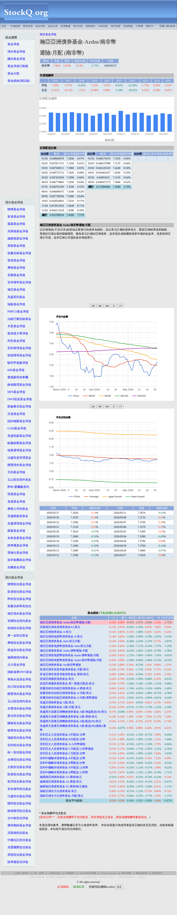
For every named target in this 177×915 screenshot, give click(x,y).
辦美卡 (149, 26)
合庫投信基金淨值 (18, 759)
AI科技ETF (142, 877)
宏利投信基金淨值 (18, 745)
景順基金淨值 (15, 245)
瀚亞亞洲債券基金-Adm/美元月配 (60, 641)
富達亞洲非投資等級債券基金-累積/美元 (64, 674)
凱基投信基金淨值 (18, 774)
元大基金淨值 (15, 664)
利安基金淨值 (15, 340)
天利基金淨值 (15, 472)
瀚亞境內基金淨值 (18, 613)
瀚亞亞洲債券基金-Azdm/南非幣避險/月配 (65, 622)
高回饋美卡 (74, 877)
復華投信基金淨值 (18, 730)
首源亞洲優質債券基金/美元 (57, 678)
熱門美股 (115, 26)
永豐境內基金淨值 (18, 708)
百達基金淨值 (15, 413)
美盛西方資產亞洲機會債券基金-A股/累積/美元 (68, 716)
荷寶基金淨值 (15, 494)
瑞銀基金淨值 (15, 304)
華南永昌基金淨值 (18, 679)
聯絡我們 (157, 873)
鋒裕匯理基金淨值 (18, 384)
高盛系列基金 (15, 297)
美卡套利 (50, 877)
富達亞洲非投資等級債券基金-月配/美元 (64, 669)
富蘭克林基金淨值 (18, 253)
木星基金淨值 (15, 326)
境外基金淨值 (15, 51)
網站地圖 (126, 873)
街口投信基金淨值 (18, 686)
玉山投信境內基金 (18, 701)
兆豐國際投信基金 (18, 847)
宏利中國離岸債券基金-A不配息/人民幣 (64, 767)
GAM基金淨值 (15, 428)
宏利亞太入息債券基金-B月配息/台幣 (62, 739)
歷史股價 (28, 26)
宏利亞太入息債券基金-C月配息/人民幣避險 (67, 748)
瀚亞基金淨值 (15, 289)
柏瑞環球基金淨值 (18, 355)
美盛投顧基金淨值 (18, 435)
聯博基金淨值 (15, 209)
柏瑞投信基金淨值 (18, 628)
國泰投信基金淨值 (18, 723)
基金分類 (53, 26)
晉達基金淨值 (15, 260)
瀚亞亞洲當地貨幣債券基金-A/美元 (61, 636)
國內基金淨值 (15, 58)
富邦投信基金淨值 (18, 781)
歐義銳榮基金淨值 (18, 443)
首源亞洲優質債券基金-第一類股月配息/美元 (67, 683)
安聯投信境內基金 (18, 620)
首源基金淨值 (15, 501)
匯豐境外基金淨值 (18, 465)
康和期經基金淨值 (18, 825)
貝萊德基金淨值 (16, 231)
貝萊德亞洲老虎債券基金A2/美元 (60, 627)
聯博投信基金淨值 (18, 584)
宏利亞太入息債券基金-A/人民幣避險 (62, 744)
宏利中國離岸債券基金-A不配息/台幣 (62, 758)
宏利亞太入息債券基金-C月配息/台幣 (62, 753)
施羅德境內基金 (16, 657)
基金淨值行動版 (16, 66)
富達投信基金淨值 (18, 591)
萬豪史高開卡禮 (37, 877)
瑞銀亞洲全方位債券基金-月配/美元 (61, 795)
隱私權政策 (142, 873)
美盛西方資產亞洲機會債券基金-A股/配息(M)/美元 (70, 721)
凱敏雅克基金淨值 (18, 406)
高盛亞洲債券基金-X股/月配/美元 (60, 707)
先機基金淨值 (15, 567)
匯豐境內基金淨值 (18, 693)
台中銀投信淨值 (16, 818)
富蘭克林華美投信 (18, 606)
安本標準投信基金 (18, 789)
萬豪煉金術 (62, 877)
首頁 (3, 26)
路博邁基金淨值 (16, 545)
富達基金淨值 (15, 216)
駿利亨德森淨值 (16, 362)
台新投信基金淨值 (18, 767)
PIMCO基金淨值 (17, 311)
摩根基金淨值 (15, 267)
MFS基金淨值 (15, 391)
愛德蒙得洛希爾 (16, 377)
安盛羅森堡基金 (16, 516)
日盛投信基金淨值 (18, 796)
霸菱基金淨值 (15, 223)
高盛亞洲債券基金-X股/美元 (57, 702)
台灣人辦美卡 (22, 873)
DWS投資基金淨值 (18, 399)
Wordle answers (109, 873)
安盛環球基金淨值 (18, 523)
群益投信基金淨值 (18, 650)
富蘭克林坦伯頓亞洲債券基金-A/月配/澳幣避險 (68, 697)
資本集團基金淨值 (18, 559)
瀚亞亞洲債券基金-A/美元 (55, 631)
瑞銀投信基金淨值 (18, 737)
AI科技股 (103, 26)
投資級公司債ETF (107, 877)
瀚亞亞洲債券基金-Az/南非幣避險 (60, 664)
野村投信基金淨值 (18, 598)
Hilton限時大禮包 (89, 877)
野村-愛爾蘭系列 (17, 486)
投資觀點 (128, 26)
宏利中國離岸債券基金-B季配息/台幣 (62, 762)
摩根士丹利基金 (16, 508)
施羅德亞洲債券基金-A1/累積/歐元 (61, 776)
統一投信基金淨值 (18, 752)
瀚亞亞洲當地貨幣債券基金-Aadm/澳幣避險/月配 (69, 655)
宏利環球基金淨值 (18, 348)
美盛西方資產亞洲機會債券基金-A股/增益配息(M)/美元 (73, 711)
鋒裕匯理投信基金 (18, 810)
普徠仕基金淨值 (16, 552)
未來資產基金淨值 (18, 538)
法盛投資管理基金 (18, 457)
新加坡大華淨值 (16, 333)
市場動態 (15, 26)
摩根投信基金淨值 (18, 642)
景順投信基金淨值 (18, 854)
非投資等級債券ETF (126, 877)
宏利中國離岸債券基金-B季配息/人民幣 (64, 772)
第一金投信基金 (16, 635)
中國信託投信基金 (18, 840)
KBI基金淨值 (14, 370)
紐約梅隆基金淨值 (18, 421)
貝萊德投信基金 (16, 832)
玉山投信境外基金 (18, 479)
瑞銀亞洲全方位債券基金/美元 (58, 791)
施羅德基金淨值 (16, 238)
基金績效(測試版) (17, 80)
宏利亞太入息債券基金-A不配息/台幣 (62, 734)
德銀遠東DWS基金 (18, 671)
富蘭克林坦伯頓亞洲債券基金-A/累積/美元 (66, 688)
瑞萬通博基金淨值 (18, 450)
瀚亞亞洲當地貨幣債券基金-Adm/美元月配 (65, 645)
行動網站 (70, 873)
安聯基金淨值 (15, 275)
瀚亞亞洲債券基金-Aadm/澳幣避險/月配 (64, 650)
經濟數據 (65, 26)
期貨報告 (90, 26)
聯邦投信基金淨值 (18, 803)
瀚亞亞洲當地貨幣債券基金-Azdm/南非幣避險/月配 (71, 660)
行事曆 (139, 26)
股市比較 (78, 26)
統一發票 (39, 873)
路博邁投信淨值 (16, 862)
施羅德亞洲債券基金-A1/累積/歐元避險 (63, 786)
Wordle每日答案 (87, 873)
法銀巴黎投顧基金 (18, 318)
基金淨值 (40, 26)
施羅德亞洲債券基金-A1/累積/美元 (61, 781)
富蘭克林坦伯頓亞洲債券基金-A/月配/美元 (66, 692)
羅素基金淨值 (15, 530)
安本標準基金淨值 (18, 282)
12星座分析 (54, 873)
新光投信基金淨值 (18, 715)
